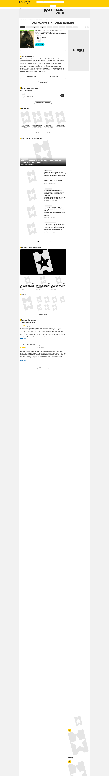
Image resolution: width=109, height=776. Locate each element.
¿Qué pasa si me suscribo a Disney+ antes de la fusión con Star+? (54, 214)
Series (24, 24)
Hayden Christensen (37, 130)
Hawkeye (45, 3)
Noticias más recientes (31, 144)
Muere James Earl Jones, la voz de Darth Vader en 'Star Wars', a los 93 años (41, 167)
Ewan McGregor (25, 130)
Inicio (21, 24)
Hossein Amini (44, 37)
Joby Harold (51, 37)
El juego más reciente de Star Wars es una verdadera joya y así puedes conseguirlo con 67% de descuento (55, 180)
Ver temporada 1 (43, 87)
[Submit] (63, 2)
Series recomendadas (31, 24)
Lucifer (42, 3)
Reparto (25, 114)
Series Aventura (39, 24)
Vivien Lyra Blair (60, 130)
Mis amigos (44, 43)
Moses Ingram (49, 130)
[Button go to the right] (88, 32)
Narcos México (49, 3)
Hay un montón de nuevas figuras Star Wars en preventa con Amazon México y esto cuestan (54, 198)
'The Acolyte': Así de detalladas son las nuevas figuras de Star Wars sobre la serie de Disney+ (54, 231)
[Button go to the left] (85, 32)
